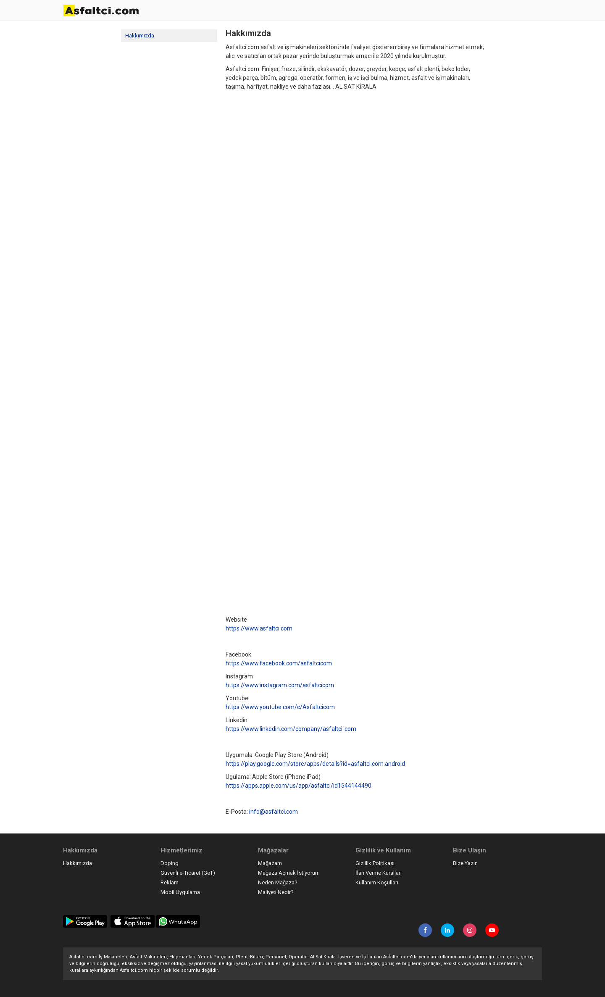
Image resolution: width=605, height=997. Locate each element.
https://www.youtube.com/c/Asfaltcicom (280, 707)
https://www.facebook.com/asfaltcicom (279, 663)
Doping (169, 863)
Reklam (169, 882)
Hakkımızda (139, 35)
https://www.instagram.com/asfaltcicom (280, 685)
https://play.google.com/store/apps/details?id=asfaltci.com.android (315, 763)
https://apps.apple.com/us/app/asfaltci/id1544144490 (298, 785)
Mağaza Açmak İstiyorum (289, 873)
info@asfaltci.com (273, 811)
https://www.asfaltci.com (259, 628)
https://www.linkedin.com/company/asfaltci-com (291, 728)
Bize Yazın (465, 863)
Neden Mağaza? (277, 882)
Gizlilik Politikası (375, 863)
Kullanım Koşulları (376, 882)
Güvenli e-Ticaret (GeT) (187, 873)
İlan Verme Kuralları (378, 873)
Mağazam (270, 863)
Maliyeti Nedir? (276, 892)
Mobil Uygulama (180, 892)
